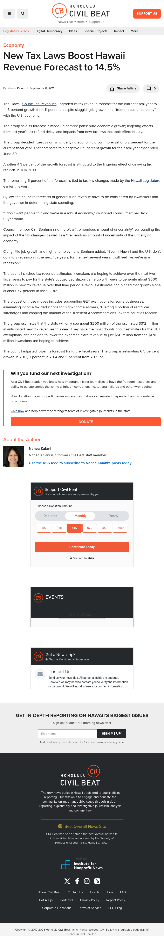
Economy (13, 45)
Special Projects (96, 31)
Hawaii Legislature (145, 180)
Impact (119, 31)
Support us (96, 21)
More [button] (136, 31)
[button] (9, 14)
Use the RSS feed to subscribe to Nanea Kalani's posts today (80, 463)
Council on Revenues (39, 103)
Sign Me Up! (112, 733)
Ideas (73, 31)
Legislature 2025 (16, 31)
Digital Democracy (48, 31)
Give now (17, 411)
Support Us (147, 13)
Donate (86, 421)
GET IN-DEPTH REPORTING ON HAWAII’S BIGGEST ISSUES (82, 715)
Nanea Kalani (16, 88)
